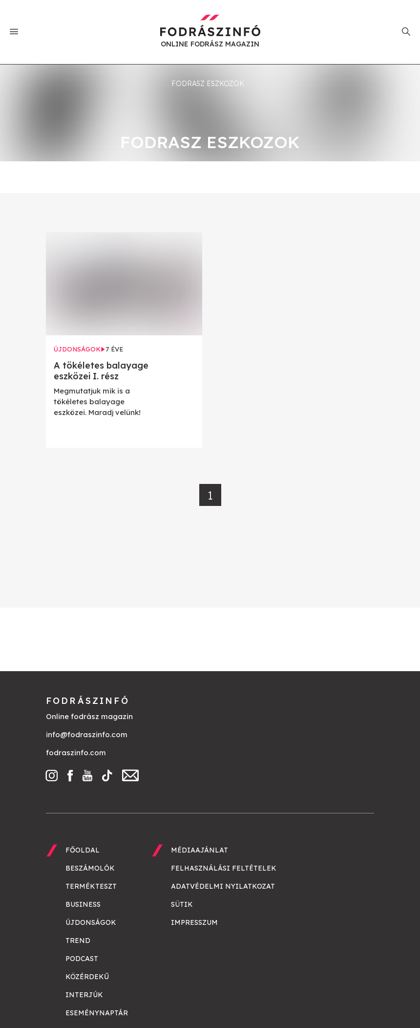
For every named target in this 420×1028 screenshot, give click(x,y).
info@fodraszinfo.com (86, 734)
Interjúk (84, 994)
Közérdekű (87, 976)
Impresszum (194, 922)
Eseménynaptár (96, 1012)
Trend (77, 940)
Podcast (81, 958)
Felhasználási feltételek (223, 868)
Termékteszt (91, 886)
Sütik (182, 904)
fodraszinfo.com (76, 752)
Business (83, 904)
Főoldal (82, 850)
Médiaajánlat (199, 850)
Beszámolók (90, 868)
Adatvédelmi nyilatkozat (223, 886)
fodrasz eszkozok (207, 83)
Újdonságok (90, 922)
